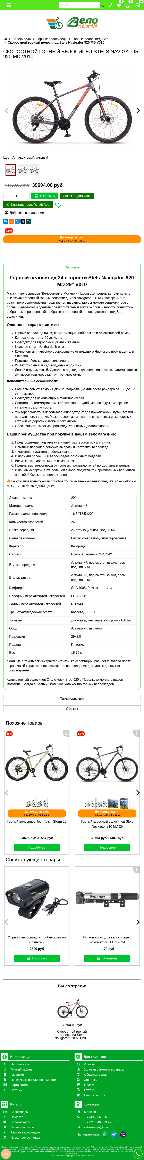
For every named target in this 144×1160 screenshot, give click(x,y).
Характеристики (72, 698)
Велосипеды (21, 39)
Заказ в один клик (76, 196)
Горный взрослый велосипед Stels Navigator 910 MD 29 (107, 824)
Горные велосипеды (52, 39)
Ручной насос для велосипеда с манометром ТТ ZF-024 (107, 940)
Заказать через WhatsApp (28, 204)
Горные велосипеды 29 (90, 39)
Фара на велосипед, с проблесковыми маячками (37, 940)
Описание (72, 267)
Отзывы (72, 709)
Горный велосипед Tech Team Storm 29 (36, 821)
